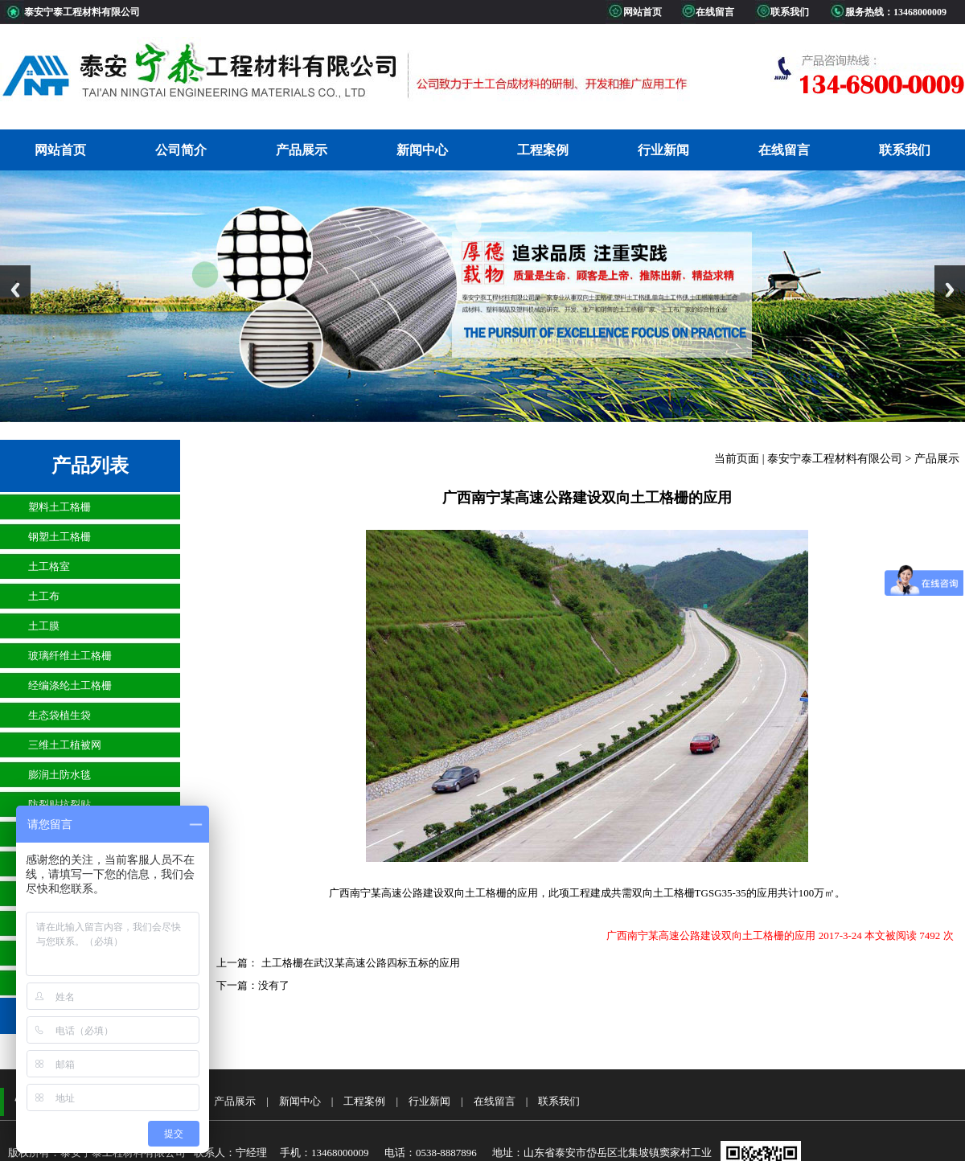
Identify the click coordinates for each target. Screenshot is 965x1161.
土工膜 (44, 626)
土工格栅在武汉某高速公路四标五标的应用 (358, 963)
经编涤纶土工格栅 (70, 685)
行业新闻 (663, 150)
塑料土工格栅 (59, 507)
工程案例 (543, 150)
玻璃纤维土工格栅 (70, 656)
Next (949, 289)
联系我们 (904, 150)
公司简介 (181, 150)
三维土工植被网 (64, 745)
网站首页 (60, 150)
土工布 (44, 596)
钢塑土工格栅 (59, 537)
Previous (15, 289)
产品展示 (301, 150)
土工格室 (49, 566)
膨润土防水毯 (59, 775)
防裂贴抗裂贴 (59, 804)
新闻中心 (422, 150)
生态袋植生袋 (59, 715)
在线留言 (784, 150)
